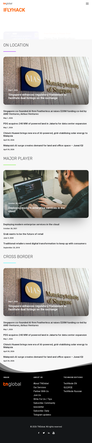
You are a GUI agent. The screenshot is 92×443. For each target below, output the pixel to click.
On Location (16, 45)
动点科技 (68, 387)
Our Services (39, 387)
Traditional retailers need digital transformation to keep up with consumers (44, 243)
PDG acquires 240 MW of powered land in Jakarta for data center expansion (45, 123)
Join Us (37, 395)
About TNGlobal (41, 383)
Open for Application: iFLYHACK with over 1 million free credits (66, 29)
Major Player (17, 158)
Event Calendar (50, 20)
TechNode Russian (73, 391)
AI (58, 20)
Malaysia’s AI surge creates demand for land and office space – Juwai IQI (43, 145)
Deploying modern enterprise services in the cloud (31, 224)
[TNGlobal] (7, 4)
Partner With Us (41, 391)
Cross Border (18, 256)
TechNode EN (70, 383)
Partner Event (64, 20)
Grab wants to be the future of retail (23, 234)
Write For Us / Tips (42, 399)
